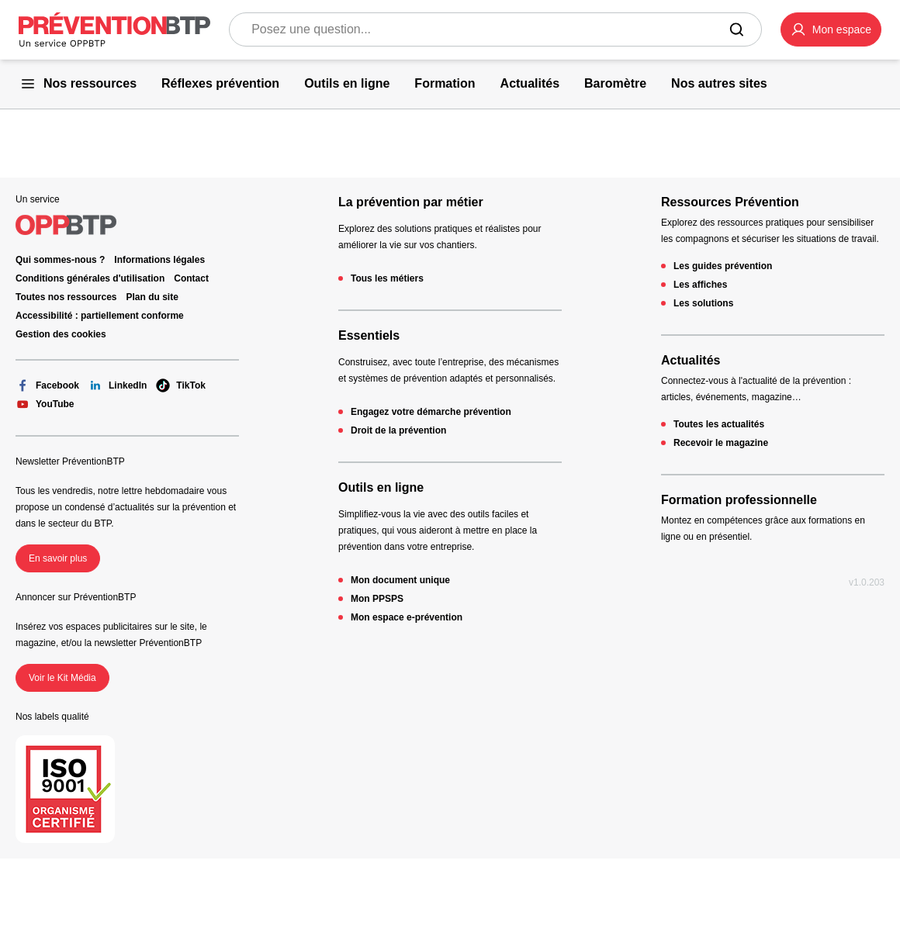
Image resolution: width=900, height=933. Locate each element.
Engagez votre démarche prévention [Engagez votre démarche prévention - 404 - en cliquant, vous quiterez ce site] (431, 411)
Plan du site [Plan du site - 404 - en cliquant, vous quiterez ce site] (152, 297)
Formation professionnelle (739, 499)
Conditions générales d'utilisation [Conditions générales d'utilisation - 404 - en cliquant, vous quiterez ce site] (90, 278)
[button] (831, 29)
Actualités (690, 360)
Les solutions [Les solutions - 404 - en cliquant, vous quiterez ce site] (703, 303)
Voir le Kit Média (62, 677)
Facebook (47, 385)
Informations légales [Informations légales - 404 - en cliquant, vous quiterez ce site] (159, 259)
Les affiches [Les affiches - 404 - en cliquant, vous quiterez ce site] (700, 284)
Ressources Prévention (730, 202)
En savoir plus (58, 558)
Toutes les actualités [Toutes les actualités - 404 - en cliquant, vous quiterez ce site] (718, 424)
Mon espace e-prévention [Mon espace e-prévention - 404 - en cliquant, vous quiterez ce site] (406, 617)
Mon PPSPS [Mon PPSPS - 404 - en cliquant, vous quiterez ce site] (377, 598)
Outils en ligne (381, 487)
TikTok (181, 385)
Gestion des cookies (61, 334)
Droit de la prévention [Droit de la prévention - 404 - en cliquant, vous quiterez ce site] (398, 430)
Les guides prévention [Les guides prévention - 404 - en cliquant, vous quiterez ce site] (722, 266)
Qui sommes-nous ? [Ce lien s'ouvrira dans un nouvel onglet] (60, 259)
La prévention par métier (410, 202)
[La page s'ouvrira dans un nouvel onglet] (831, 29)
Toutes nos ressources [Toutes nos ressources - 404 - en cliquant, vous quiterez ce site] (66, 297)
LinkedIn (117, 385)
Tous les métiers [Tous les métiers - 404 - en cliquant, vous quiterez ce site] (387, 278)
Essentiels (369, 335)
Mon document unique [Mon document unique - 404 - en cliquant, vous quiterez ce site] (400, 580)
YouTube (45, 404)
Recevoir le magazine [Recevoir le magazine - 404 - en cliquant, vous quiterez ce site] (720, 442)
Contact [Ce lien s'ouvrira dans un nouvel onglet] (191, 278)
